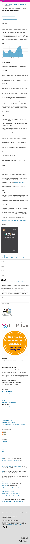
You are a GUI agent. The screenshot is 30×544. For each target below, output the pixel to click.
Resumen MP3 (17, 256)
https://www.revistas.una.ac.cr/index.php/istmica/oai (17, 524)
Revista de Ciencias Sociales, (6, 483)
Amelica (11, 320)
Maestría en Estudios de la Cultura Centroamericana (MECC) (12, 501)
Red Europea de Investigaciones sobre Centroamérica (11, 493)
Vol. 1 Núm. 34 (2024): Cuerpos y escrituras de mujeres (17, 4)
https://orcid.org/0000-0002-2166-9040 (8, 16)
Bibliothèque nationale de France (7, 411)
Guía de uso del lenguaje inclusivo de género (9, 393)
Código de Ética (18, 360)
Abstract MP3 (24, 256)
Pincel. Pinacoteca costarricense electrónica (9, 402)
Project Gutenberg (5, 408)
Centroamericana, (5, 485)
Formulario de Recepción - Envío (7, 420)
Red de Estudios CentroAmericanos (8, 491)
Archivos (6, 4)
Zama (3, 471)
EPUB (12, 257)
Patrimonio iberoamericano (6, 406)
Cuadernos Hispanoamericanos (7, 474)
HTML (7, 257)
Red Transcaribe (4, 398)
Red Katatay (4, 400)
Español (3, 449)
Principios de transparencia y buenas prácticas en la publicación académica (15, 424)
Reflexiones (4, 464)
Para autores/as (4, 441)
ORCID (3, 395)
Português (3, 451)
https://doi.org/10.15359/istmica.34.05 (10, 19)
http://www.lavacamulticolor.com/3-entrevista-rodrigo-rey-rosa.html (14, 220)
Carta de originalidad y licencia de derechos (9, 418)
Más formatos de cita (5, 303)
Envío (3, 458)
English (3, 447)
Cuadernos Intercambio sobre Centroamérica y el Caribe (11, 466)
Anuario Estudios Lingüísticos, (7, 479)
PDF (2, 257)
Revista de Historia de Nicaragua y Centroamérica (10, 460)
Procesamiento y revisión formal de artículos (9, 422)
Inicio (2, 4)
